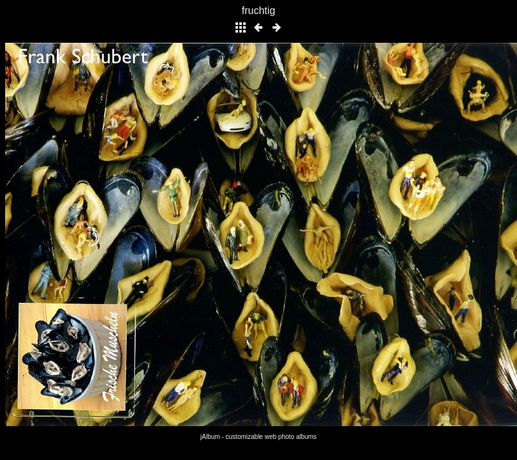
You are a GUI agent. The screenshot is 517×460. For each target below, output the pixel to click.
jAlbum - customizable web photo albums (258, 436)
